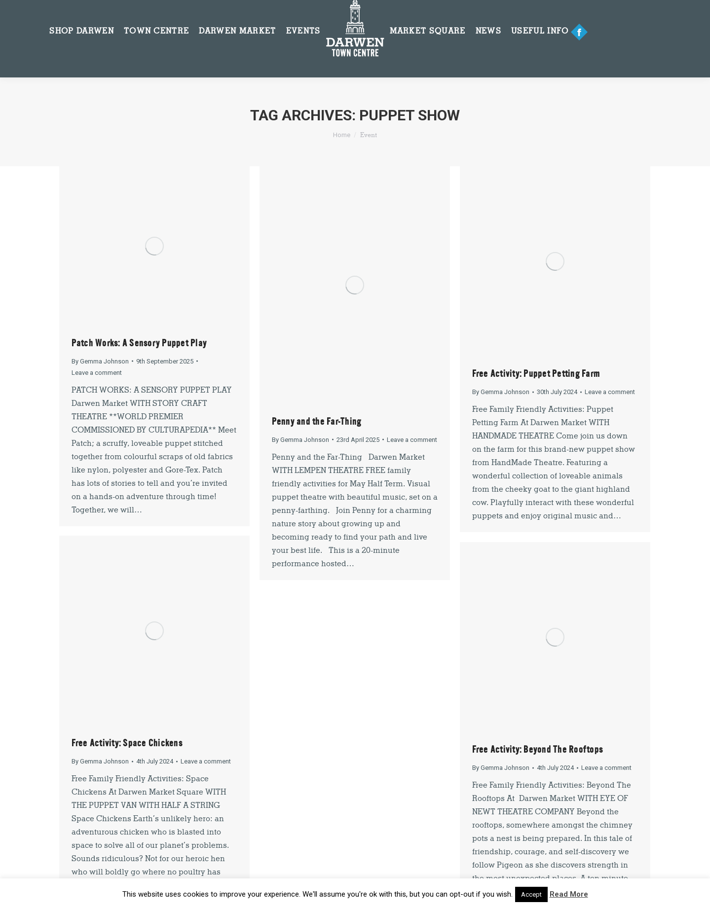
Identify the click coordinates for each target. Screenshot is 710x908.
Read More (569, 894)
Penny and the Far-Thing (317, 421)
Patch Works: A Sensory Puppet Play (139, 343)
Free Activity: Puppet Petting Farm (536, 373)
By (100, 361)
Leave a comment (97, 372)
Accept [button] (531, 894)
